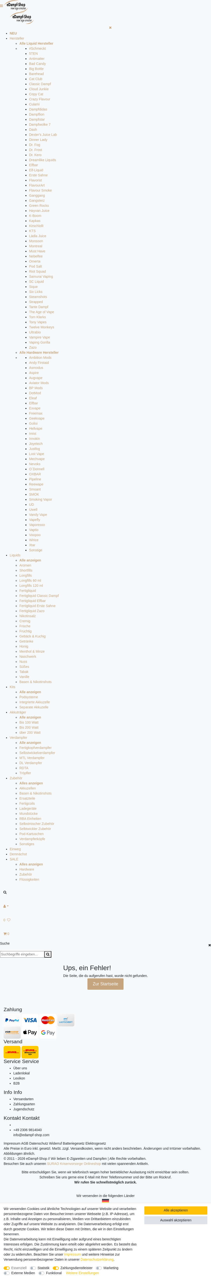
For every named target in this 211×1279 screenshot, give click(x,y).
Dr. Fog (34, 145)
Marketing (110, 1268)
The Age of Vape (41, 312)
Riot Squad (37, 271)
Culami (34, 104)
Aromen (25, 565)
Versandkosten (81, 1148)
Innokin (34, 439)
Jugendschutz (23, 1109)
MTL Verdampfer (32, 758)
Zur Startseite (105, 984)
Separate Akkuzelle (33, 707)
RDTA (23, 768)
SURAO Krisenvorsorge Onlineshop (74, 1164)
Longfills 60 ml (30, 580)
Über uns (20, 1068)
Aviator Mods (39, 383)
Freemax (35, 413)
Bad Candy (37, 64)
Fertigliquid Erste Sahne (37, 606)
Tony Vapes (38, 322)
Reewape (36, 484)
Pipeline (35, 479)
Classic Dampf (40, 84)
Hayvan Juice (39, 211)
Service (12, 1061)
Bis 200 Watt (29, 727)
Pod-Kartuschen (31, 834)
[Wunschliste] (105, 920)
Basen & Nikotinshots (35, 682)
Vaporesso (37, 525)
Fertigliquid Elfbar (32, 601)
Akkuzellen (27, 788)
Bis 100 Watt (29, 722)
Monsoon (36, 241)
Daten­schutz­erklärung (97, 1259)
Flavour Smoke (40, 190)
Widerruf (55, 1143)
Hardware (26, 869)
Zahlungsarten (24, 1104)
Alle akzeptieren (176, 1210)
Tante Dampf (38, 307)
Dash (33, 129)
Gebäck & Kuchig (32, 636)
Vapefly (34, 520)
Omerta (34, 261)
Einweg (15, 849)
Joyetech (36, 444)
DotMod (35, 393)
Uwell (33, 510)
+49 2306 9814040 (27, 1130)
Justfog (34, 449)
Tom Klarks (37, 317)
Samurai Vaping (41, 276)
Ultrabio (35, 332)
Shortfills (25, 570)
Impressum (12, 1143)
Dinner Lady (38, 140)
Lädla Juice (37, 236)
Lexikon (19, 1078)
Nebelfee (36, 256)
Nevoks (34, 464)
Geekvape (37, 418)
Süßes (24, 667)
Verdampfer (18, 738)
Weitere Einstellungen (82, 1273)
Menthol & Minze (32, 651)
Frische (25, 626)
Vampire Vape (39, 337)
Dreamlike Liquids (42, 160)
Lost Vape (36, 454)
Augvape (35, 378)
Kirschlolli (36, 226)
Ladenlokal (21, 1073)
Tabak (23, 672)
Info (8, 1092)
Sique (33, 287)
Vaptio (34, 530)
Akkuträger (18, 712)
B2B (16, 1083)
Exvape (34, 408)
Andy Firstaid (39, 363)
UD (31, 504)
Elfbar (33, 165)
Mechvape (37, 459)
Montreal (35, 246)
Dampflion (36, 114)
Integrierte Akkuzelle (34, 702)
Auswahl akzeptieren (175, 1220)
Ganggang (37, 195)
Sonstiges (26, 844)
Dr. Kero (35, 155)
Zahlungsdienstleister (77, 1268)
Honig (23, 646)
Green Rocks (39, 205)
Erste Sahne (38, 175)
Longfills (25, 575)
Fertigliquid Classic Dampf (39, 596)
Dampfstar (37, 119)
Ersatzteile (27, 798)
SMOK (34, 494)
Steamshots (38, 297)
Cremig (24, 621)
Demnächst (18, 854)
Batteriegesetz (74, 1143)
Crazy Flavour (39, 99)
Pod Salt (35, 266)
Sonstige (35, 550)
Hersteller (17, 38)
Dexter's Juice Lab (43, 135)
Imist (32, 434)
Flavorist (35, 180)
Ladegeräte (28, 808)
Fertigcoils (27, 803)
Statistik (43, 1268)
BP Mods (36, 388)
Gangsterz (37, 200)
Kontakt (12, 1118)
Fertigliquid (27, 591)
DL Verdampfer (30, 763)
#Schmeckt (37, 48)
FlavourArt (37, 185)
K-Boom (35, 216)
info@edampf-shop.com (31, 1135)
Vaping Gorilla (39, 342)
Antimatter (37, 59)
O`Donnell (36, 469)
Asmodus (36, 368)
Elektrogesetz (96, 1143)
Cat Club (35, 79)
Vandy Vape (38, 515)
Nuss (23, 662)
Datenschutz (38, 1143)
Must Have (37, 251)
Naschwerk (27, 656)
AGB (24, 1143)
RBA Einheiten (30, 819)
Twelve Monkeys (41, 327)
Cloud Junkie (39, 89)
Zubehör (16, 778)
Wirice (34, 540)
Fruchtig (25, 631)
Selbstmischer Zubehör (36, 824)
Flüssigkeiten (29, 879)
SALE (14, 859)
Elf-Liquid (36, 170)
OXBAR (35, 474)
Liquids (15, 555)
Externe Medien (23, 1273)
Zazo (33, 347)
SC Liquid (36, 281)
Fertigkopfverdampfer (35, 748)
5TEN (33, 53)
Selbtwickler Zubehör (35, 829)
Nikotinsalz (27, 616)
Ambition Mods (40, 358)
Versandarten (23, 1099)
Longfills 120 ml (31, 586)
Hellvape (35, 428)
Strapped (36, 302)
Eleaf (33, 398)
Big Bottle (36, 69)
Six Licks (35, 292)
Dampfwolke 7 (40, 124)
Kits (12, 687)
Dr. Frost (35, 150)
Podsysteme (28, 697)
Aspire (34, 373)
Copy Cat (36, 94)
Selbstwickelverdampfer (37, 753)
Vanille (24, 677)
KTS (32, 231)
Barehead (36, 74)
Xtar (32, 545)
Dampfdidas (38, 109)
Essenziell (19, 1268)
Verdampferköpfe (32, 839)
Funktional (54, 1273)
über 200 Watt (29, 732)
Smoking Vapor (40, 499)
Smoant (35, 489)
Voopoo (35, 535)
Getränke (26, 641)
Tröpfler (25, 773)
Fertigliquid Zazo (32, 611)
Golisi (33, 423)
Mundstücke (28, 814)
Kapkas (34, 221)
